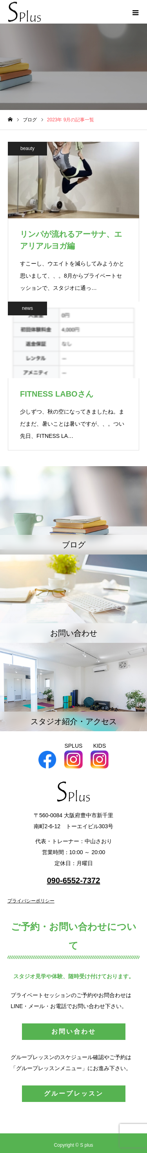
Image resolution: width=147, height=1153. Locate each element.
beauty (27, 148)
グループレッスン (73, 1093)
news (27, 308)
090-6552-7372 (73, 880)
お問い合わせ (73, 1031)
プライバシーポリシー (30, 901)
